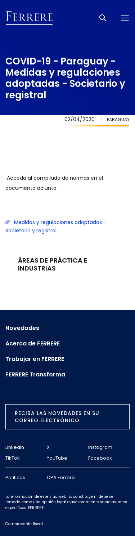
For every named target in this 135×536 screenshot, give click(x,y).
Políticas (15, 477)
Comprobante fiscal (24, 524)
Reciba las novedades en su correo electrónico (57, 417)
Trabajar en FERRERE (34, 359)
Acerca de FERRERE (32, 344)
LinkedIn (14, 447)
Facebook (100, 458)
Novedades (22, 328)
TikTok (12, 458)
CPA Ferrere (61, 477)
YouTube (57, 458)
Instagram (100, 447)
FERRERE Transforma (35, 375)
